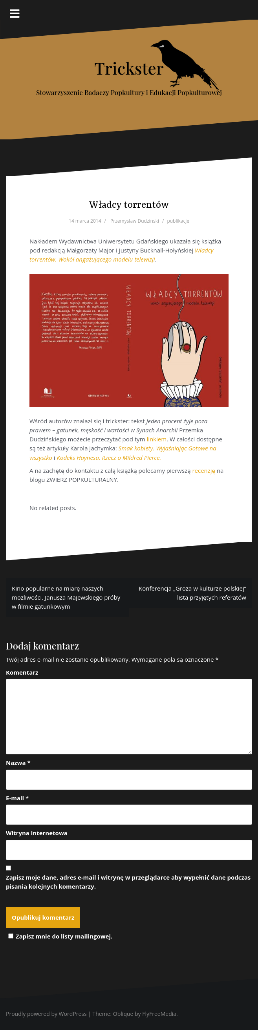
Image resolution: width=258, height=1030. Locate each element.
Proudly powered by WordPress (46, 1013)
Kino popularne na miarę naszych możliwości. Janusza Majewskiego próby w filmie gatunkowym (66, 597)
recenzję (204, 470)
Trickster (128, 68)
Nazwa (18, 763)
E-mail (17, 798)
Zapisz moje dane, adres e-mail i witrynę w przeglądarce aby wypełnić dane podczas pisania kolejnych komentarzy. (128, 881)
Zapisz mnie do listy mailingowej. (59, 936)
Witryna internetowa (37, 833)
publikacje (178, 221)
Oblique (123, 1013)
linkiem (156, 439)
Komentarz (22, 672)
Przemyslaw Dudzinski (134, 221)
